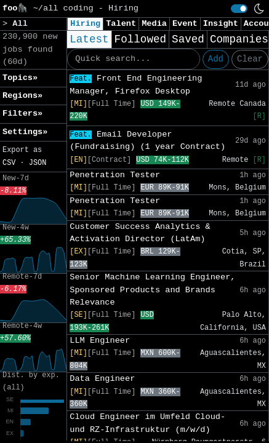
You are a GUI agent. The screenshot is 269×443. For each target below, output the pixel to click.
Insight (220, 23)
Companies (239, 39)
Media (154, 23)
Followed (140, 39)
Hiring (85, 23)
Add (215, 59)
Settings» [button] (24, 132)
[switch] (239, 8)
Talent (121, 23)
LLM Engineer (100, 340)
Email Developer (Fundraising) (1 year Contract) (147, 140)
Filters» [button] (22, 113)
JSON (38, 163)
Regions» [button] (22, 95)
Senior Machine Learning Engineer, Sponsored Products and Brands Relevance (152, 290)
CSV (8, 163)
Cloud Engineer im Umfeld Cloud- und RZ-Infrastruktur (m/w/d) (147, 423)
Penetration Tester (115, 175)
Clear (250, 59)
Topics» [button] (20, 77)
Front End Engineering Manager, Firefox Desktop (136, 84)
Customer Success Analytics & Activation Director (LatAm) (140, 233)
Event (185, 23)
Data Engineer (102, 378)
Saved (188, 39)
